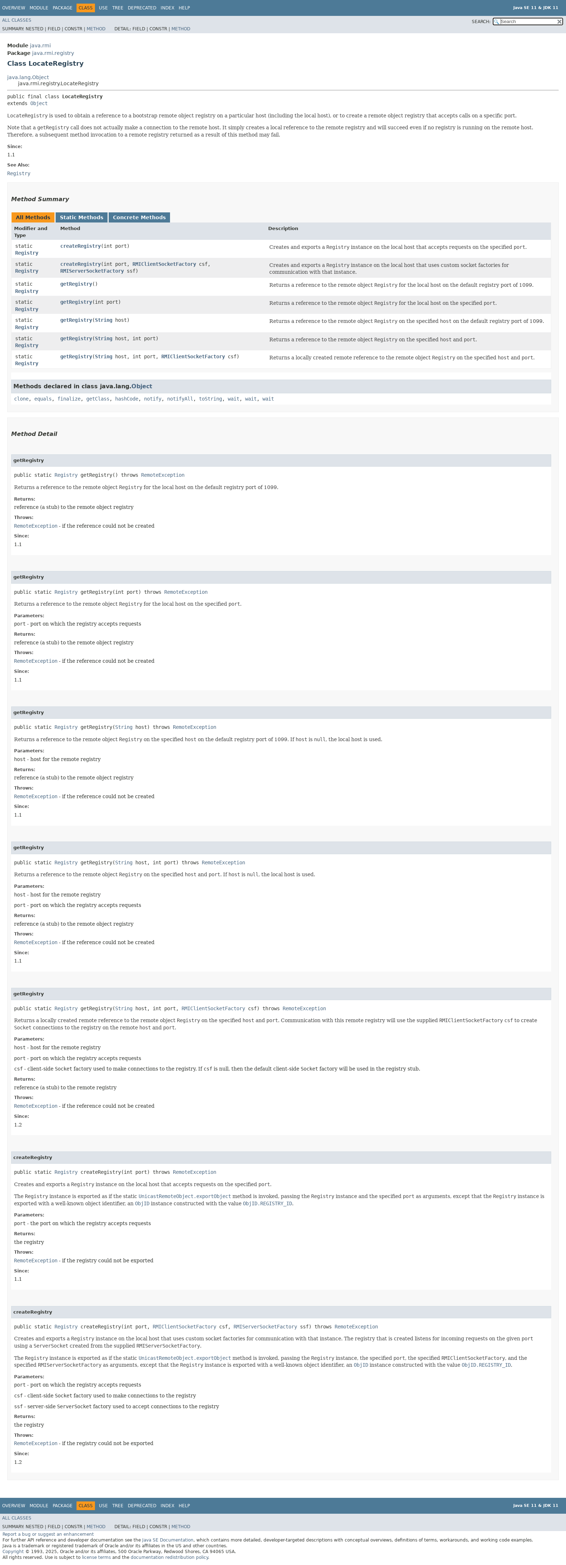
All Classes (16, 20)
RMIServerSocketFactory (92, 271)
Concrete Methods (139, 217)
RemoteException (162, 475)
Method (96, 28)
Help (184, 7)
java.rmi (40, 45)
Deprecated (142, 7)
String (103, 320)
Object (39, 103)
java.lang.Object (28, 77)
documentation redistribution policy (169, 1557)
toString (210, 399)
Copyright (13, 1551)
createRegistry (80, 246)
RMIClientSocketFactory (164, 264)
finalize (68, 399)
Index (167, 7)
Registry (26, 253)
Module (39, 7)
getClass (97, 399)
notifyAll (180, 399)
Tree (117, 7)
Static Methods (81, 217)
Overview (13, 7)
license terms (96, 1557)
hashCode (126, 399)
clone (21, 399)
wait (233, 399)
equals (43, 399)
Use (103, 7)
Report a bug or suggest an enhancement (48, 1534)
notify (152, 399)
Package (63, 7)
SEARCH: (481, 21)
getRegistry (76, 284)
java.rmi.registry (53, 53)
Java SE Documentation (167, 1540)
